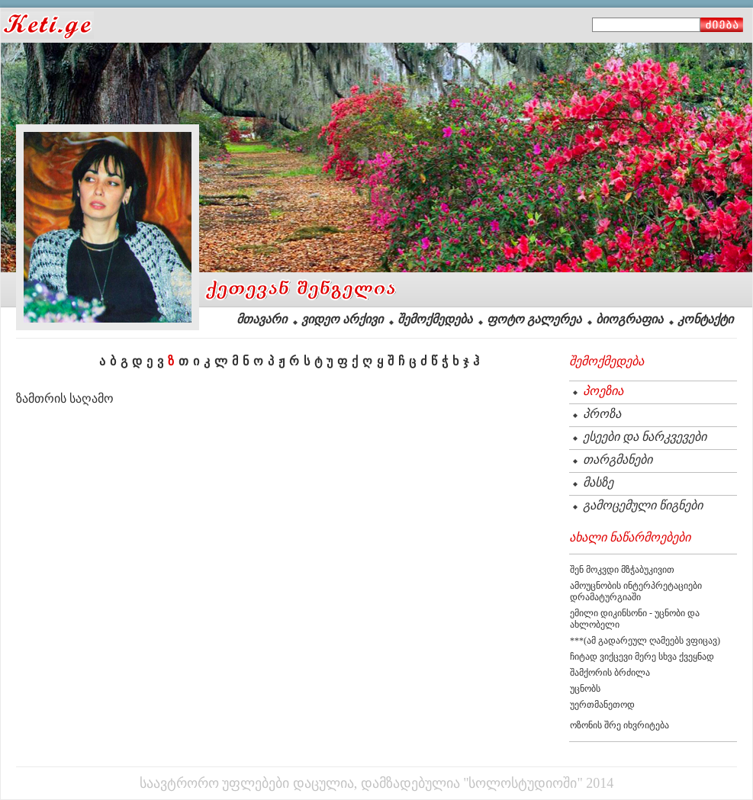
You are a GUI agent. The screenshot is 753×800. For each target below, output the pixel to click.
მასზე (598, 482)
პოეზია (603, 390)
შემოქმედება (434, 319)
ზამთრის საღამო (65, 398)
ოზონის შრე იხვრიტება (619, 725)
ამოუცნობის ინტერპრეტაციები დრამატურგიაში (636, 591)
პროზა (602, 413)
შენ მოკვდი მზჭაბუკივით (622, 569)
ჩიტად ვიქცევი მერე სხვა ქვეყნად (642, 656)
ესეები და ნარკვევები (644, 436)
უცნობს (585, 688)
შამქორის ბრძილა (610, 672)
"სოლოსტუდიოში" (523, 783)
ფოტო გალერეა (534, 319)
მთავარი (262, 319)
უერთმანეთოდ (602, 704)
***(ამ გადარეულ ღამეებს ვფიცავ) (645, 640)
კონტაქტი (705, 319)
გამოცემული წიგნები (643, 505)
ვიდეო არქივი (342, 319)
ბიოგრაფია (629, 319)
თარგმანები (617, 459)
